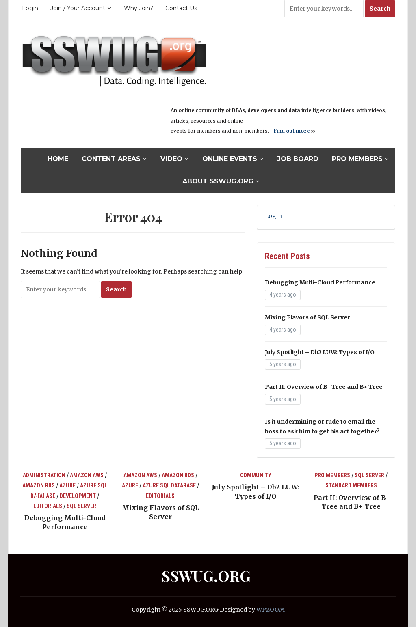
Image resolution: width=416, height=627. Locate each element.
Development (78, 496)
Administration (44, 475)
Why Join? (138, 8)
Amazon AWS (87, 475)
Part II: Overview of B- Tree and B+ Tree (324, 386)
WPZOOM (270, 609)
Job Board (297, 159)
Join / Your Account (77, 8)
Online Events (229, 159)
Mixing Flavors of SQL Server (307, 317)
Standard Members (351, 485)
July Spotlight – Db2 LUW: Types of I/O (320, 352)
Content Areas (111, 159)
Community (255, 475)
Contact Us (181, 8)
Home (58, 159)
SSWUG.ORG (206, 575)
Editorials (47, 506)
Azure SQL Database (169, 485)
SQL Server (81, 506)
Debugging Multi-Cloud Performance (320, 282)
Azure (67, 485)
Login (30, 8)
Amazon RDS (38, 485)
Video (171, 159)
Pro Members (357, 159)
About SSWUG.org (218, 181)
